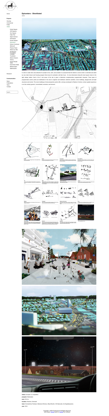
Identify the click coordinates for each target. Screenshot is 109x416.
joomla (61, 412)
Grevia (52, 412)
